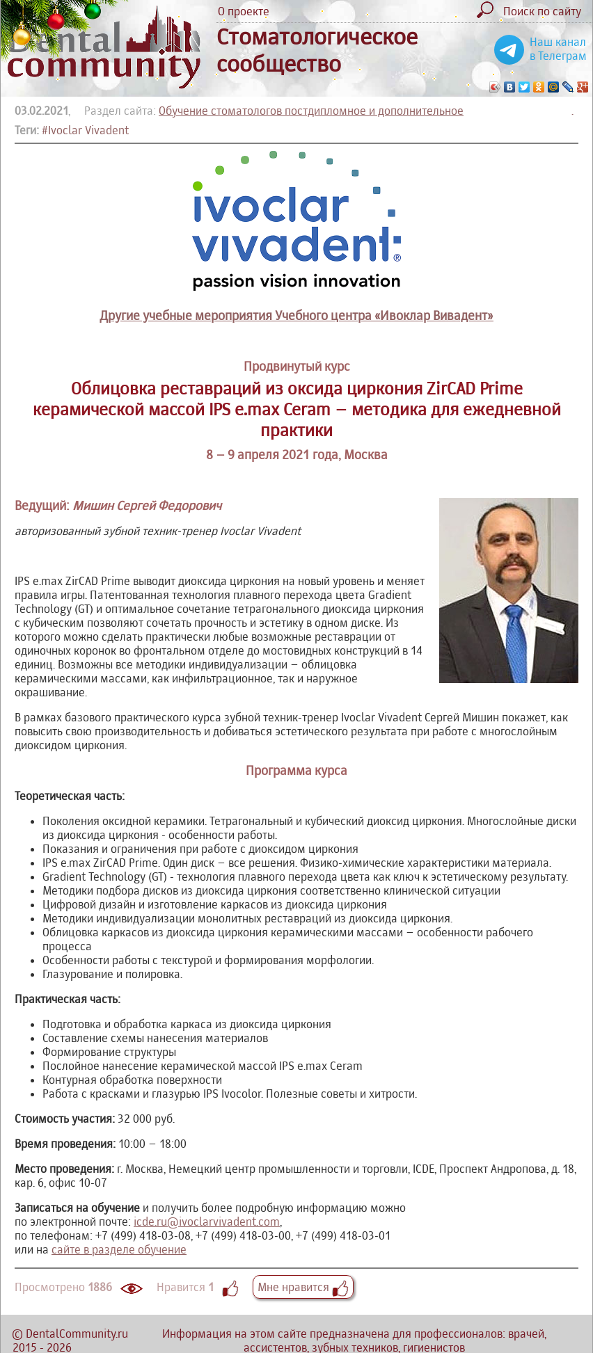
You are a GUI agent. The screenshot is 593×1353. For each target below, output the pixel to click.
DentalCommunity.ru (77, 1333)
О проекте (243, 11)
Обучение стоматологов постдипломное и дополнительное (311, 111)
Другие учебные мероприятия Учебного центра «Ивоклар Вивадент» (296, 315)
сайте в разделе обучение (119, 1249)
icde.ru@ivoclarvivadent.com (207, 1221)
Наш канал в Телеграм (558, 49)
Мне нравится (303, 1287)
